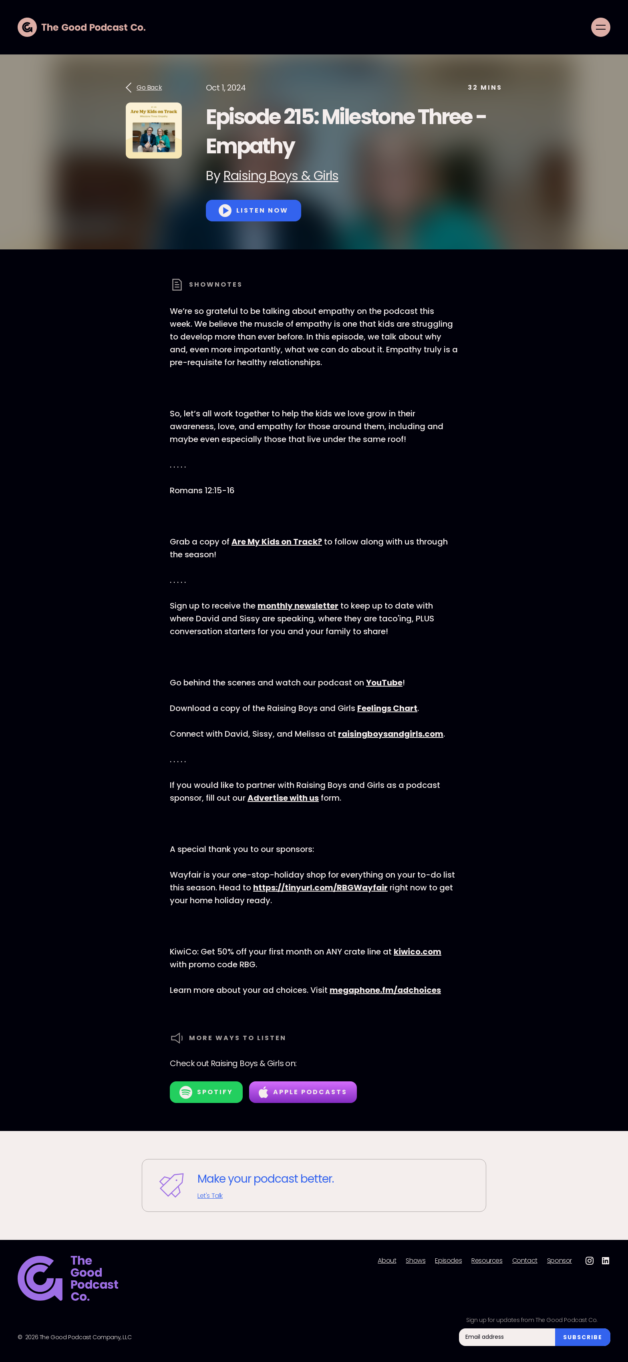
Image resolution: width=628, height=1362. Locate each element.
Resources (486, 1261)
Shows (415, 1261)
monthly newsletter (298, 605)
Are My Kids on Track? (276, 541)
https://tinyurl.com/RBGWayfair (320, 887)
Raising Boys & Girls (280, 176)
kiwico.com (417, 951)
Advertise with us (283, 798)
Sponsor (559, 1261)
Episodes (448, 1261)
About (387, 1261)
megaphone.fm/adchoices (385, 990)
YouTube (384, 682)
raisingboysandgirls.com (390, 733)
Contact (524, 1261)
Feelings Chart (387, 708)
